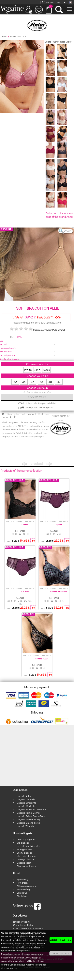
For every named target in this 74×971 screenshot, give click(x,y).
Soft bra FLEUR (41, 658)
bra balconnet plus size (28, 846)
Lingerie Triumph (25, 826)
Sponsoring (22, 879)
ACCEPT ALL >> (60, 940)
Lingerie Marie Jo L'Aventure (31, 809)
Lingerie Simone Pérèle (28, 822)
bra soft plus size (7, 355)
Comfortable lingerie (9, 358)
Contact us (22, 892)
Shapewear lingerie (27, 866)
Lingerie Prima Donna (28, 812)
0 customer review (42, 329)
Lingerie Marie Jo (26, 806)
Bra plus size (23, 842)
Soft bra (25, 524)
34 (24, 382)
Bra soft (3, 344)
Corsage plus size (26, 859)
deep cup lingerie (8, 347)
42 (58, 382)
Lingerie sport (24, 862)
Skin (37, 370)
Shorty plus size (24, 852)
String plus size (24, 849)
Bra (1, 340)
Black (46, 370)
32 (15, 382)
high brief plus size (26, 856)
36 (32, 382)
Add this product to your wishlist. (37, 403)
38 (41, 382)
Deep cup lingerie (26, 839)
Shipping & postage (27, 886)
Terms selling (23, 889)
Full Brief (25, 591)
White (28, 370)
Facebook (48, 2)
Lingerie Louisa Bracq (28, 819)
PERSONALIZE (61, 953)
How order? (22, 882)
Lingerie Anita (24, 796)
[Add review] (58, 329)
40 (50, 382)
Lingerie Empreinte (26, 802)
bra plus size (6, 351)
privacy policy (10, 968)
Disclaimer (22, 896)
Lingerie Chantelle (26, 799)
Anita (4, 36)
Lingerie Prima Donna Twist (31, 816)
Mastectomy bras (18, 36)
